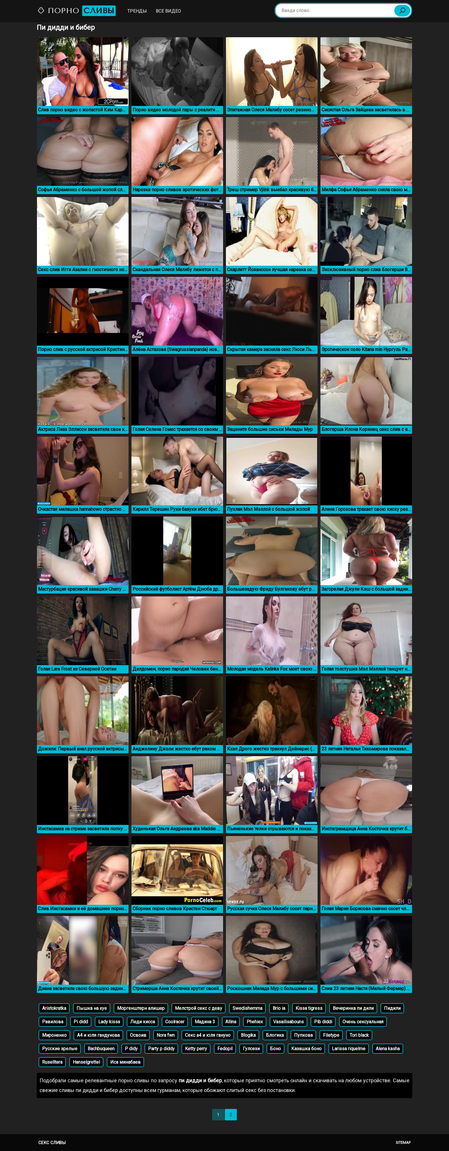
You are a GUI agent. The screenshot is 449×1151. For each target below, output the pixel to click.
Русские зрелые (59, 1048)
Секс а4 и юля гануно (208, 1035)
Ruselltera (52, 1062)
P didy (131, 1048)
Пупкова (303, 1035)
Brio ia (279, 1008)
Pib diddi (323, 1021)
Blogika (248, 1035)
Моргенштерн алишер (141, 1008)
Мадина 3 (205, 1021)
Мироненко (54, 1035)
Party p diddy (161, 1048)
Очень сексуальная (362, 1021)
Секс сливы (52, 1142)
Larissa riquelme (348, 1048)
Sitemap (403, 1142)
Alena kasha (388, 1048)
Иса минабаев (125, 1062)
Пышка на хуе (91, 1008)
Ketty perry (196, 1048)
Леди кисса (142, 1021)
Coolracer (174, 1021)
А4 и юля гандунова (98, 1035)
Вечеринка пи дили (353, 1008)
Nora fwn (166, 1035)
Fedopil (225, 1048)
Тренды (137, 11)
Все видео (168, 11)
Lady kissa (109, 1021)
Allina (230, 1021)
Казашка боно (306, 1048)
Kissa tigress (309, 1008)
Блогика (275, 1035)
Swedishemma (247, 1008)
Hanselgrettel (86, 1062)
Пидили (392, 1008)
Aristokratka (54, 1008)
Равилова (52, 1021)
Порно (76, 10)
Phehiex (255, 1021)
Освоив (138, 1035)
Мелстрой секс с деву (198, 1008)
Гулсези (251, 1048)
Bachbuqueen (101, 1048)
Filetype (331, 1035)
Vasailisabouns (288, 1021)
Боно (275, 1048)
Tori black (359, 1035)
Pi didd (81, 1021)
